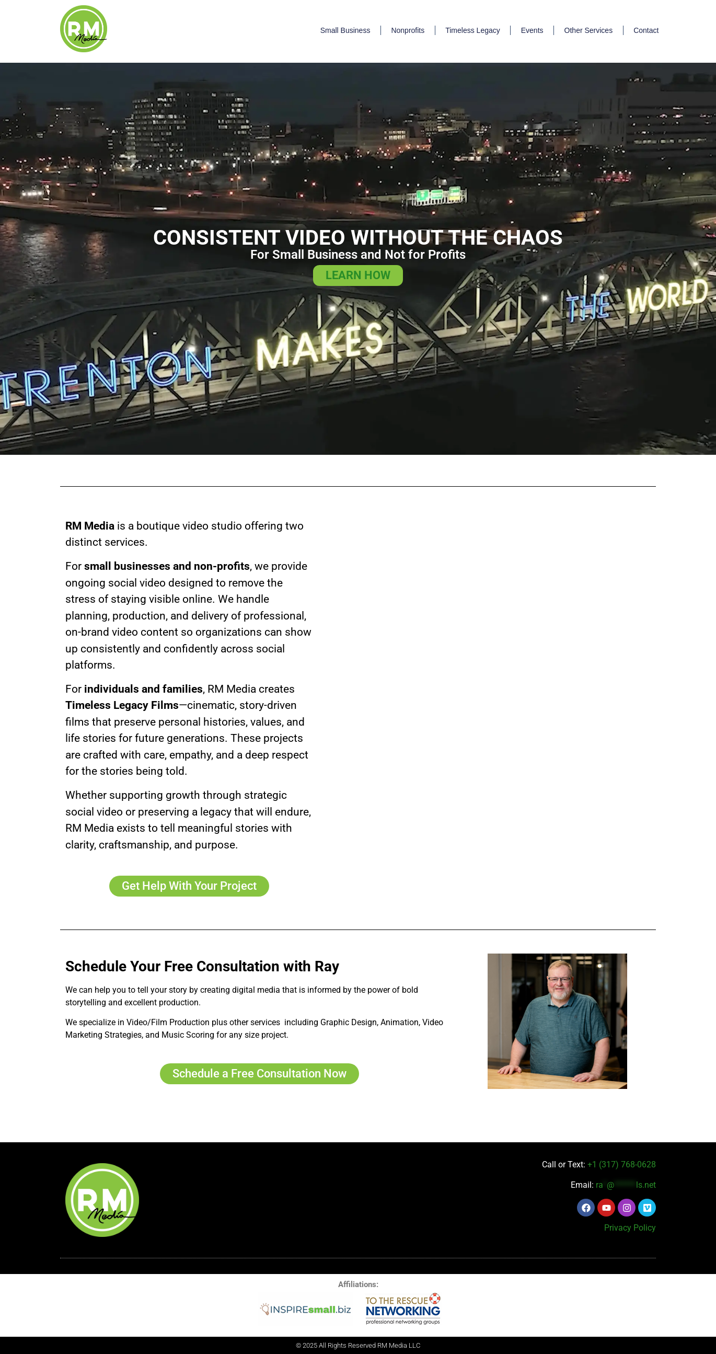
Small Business (345, 30)
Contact (646, 30)
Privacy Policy (630, 1228)
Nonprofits (407, 30)
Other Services (588, 30)
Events (532, 30)
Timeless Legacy (472, 30)
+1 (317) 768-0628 (621, 1164)
